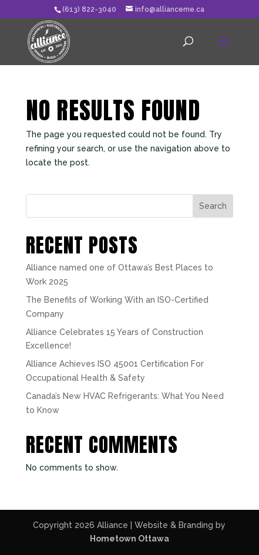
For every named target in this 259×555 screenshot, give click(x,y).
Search (213, 206)
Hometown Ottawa (129, 538)
